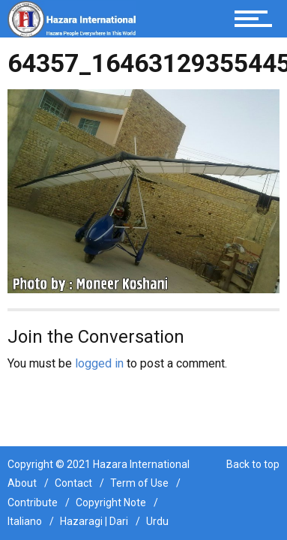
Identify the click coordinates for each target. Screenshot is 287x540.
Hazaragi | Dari (94, 521)
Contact (73, 483)
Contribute (32, 502)
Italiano (24, 521)
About (22, 483)
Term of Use (139, 483)
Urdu (157, 521)
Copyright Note (111, 502)
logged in (99, 363)
